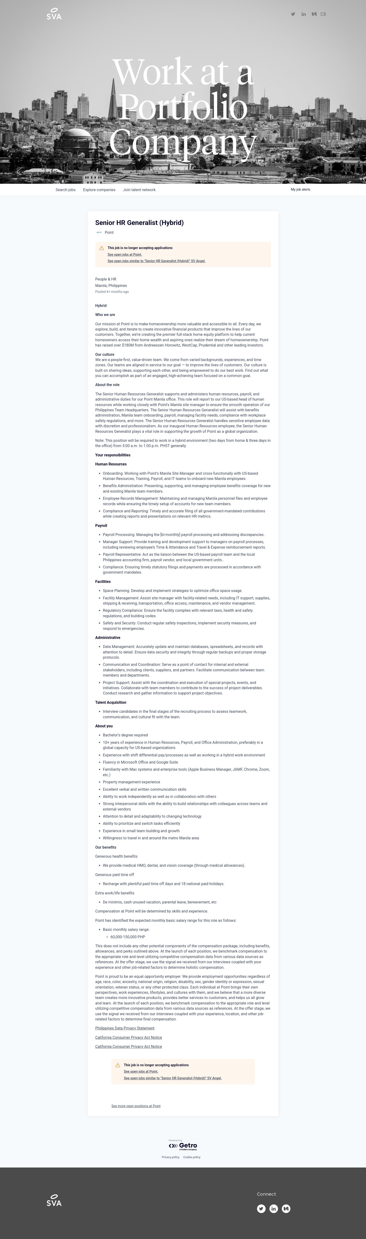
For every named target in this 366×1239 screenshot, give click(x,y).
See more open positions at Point (136, 1106)
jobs (66, 190)
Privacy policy (170, 1157)
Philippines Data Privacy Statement (125, 1028)
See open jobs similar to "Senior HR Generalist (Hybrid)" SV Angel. (157, 261)
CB (323, 14)
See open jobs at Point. (125, 254)
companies (99, 190)
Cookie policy (192, 1157)
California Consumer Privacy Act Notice (128, 1037)
